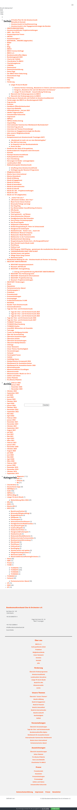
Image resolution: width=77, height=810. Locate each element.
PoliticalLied (15, 546)
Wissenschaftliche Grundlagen (18, 369)
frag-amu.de (11, 102)
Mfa (8, 502)
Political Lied (15, 247)
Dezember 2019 (12, 467)
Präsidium (10, 292)
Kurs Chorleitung (13, 159)
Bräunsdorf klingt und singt (20, 204)
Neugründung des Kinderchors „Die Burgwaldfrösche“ (30, 241)
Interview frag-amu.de (15, 127)
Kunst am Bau (16, 146)
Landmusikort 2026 (14, 163)
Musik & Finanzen (13, 182)
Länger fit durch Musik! (19, 85)
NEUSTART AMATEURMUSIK (17, 262)
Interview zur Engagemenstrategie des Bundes (23, 131)
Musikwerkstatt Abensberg (20, 239)
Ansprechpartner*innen (15, 34)
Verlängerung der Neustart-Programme (25, 170)
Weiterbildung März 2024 (19, 500)
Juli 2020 (10, 453)
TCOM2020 (14, 572)
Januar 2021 (11, 445)
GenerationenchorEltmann (20, 522)
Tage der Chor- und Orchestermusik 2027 (21, 320)
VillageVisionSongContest (20, 552)
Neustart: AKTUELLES (18, 267)
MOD (9, 504)
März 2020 (10, 461)
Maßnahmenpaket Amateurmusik (19, 165)
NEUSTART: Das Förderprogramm (22, 274)
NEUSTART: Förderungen (16, 282)
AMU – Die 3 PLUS (13, 32)
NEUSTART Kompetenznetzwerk (22, 265)
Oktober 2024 (12, 401)
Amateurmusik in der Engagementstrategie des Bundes (31, 26)
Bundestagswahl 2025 (15, 57)
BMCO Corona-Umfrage (15, 51)
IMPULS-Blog (11, 495)
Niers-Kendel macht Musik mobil (22, 243)
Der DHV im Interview (18, 142)
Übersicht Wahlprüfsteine (16, 343)
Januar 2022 (11, 420)
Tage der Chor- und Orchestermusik (20, 309)
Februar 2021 (11, 443)
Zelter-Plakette (12, 378)
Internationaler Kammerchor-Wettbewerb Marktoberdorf (27, 125)
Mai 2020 (10, 457)
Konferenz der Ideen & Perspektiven (20, 148)
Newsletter (11, 286)
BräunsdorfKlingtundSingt (20, 513)
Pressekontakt (12, 294)
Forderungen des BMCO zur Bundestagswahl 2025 (24, 100)
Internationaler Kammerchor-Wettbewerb (38, 737)
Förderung (11, 82)
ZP (8, 587)
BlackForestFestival (18, 511)
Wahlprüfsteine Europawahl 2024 (19, 361)
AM (18, 478)
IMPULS (10, 119)
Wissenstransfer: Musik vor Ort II (19, 374)
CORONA (10, 65)
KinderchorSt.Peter (17, 530)
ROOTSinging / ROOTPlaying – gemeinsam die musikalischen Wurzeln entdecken (39, 249)
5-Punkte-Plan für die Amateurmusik (24, 20)
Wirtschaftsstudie (13, 367)
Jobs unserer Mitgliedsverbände (18, 133)
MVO (9, 508)
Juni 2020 (10, 455)
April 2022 (10, 416)
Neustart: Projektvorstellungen (22, 280)
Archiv (38, 688)
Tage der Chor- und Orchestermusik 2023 (25, 312)
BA (18, 483)
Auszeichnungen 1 (13, 39)
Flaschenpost (15, 212)
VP (8, 583)
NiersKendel (15, 542)
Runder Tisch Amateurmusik (17, 305)
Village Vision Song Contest (20, 255)
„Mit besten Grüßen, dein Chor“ (22, 200)
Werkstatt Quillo (17, 258)
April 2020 (10, 459)
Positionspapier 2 (13, 290)
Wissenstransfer (13, 372)
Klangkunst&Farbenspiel (19, 532)
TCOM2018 (14, 568)
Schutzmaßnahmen (14, 307)
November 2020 (12, 447)
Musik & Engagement (14, 180)
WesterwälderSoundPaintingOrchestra (24, 557)
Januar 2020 (11, 465)
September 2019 (13, 473)
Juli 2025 (10, 395)
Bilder (9, 43)
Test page (10, 330)
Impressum (11, 117)
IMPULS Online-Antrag (15, 121)
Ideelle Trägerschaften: (15, 112)
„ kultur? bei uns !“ (17, 198)
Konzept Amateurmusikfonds (17, 155)
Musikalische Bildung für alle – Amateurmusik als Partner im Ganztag (32, 259)
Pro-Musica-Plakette (14, 380)
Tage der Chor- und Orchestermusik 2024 (25, 314)
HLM (8, 491)
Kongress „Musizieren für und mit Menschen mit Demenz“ (35, 90)
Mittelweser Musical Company (21, 233)
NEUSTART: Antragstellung (20, 269)
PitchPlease (15, 245)
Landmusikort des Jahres (38, 677)
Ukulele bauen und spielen (20, 253)
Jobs (38, 663)
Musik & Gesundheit (14, 184)
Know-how (11, 135)
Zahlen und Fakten (13, 376)
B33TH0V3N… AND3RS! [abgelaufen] (19, 41)
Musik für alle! (12, 193)
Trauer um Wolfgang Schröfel (17, 332)
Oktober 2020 (12, 449)
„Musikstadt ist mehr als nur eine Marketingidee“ (28, 140)
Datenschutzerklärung (15, 69)
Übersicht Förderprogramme (38, 672)
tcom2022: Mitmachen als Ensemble (20, 328)
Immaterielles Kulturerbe (16, 115)
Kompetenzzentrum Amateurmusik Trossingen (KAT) (26, 137)
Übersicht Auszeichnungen (16, 336)
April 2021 (10, 438)
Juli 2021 (10, 432)
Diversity (10, 78)
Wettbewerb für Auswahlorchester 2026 (21, 365)
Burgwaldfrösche (17, 515)
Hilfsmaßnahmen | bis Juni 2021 (18, 110)
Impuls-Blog (11, 123)
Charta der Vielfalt (13, 59)
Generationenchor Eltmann (20, 216)
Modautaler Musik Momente (21, 235)
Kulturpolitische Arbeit (15, 157)
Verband (10, 353)
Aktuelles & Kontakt (18, 22)
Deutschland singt (13, 76)
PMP (8, 561)
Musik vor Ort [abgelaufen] (16, 195)
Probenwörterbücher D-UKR (17, 300)
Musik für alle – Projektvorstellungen (20, 191)
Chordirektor (11, 485)
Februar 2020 (11, 463)
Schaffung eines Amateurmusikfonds (24, 168)
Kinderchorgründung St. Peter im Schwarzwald (27, 227)
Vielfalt (9, 357)
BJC (8, 45)
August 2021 (11, 430)
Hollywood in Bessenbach (20, 224)
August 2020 (11, 451)
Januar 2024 (11, 405)
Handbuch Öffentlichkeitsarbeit (18, 106)
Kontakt (10, 153)
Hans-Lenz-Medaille (14, 108)
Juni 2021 (10, 434)
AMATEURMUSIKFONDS (15, 28)
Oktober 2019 (12, 471)
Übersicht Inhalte (13, 339)
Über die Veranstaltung (15, 334)
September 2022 (13, 412)
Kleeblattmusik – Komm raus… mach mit (25, 231)
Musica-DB (11, 506)
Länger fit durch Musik (15, 497)
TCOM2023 (14, 574)
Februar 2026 (16, 383)
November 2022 (12, 410)
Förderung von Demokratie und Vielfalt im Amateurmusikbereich (30, 98)
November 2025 (16, 389)
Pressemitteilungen (14, 296)
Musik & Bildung (13, 178)
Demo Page (11, 71)
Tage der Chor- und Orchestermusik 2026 (21, 318)
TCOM (9, 565)
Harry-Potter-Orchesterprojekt (22, 220)
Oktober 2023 (12, 407)
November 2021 (12, 424)
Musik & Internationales (15, 186)
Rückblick (10, 303)
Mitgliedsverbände (13, 172)
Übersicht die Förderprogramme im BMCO (26, 94)
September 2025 (13, 393)
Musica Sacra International (16, 174)
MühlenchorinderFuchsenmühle (22, 538)
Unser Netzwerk (13, 347)
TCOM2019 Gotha (13, 326)
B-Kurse (19, 481)
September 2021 (13, 428)
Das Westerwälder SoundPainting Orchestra (26, 208)
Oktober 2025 (12, 391)
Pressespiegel (12, 298)
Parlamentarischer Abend (16, 288)
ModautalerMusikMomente (20, 536)
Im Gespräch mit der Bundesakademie (24, 144)
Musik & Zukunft (13, 189)
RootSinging (15, 548)
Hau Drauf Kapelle (17, 222)
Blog (8, 47)
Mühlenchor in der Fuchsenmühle (23, 237)
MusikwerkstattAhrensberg (20, 540)
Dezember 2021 (12, 422)
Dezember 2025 (16, 387)
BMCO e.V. (10, 53)
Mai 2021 (10, 436)
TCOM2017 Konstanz (14, 322)
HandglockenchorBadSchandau (22, 524)
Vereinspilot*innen (14, 355)
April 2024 (10, 403)
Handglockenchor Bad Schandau (22, 218)
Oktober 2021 (12, 426)
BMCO (9, 49)
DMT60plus (11, 489)
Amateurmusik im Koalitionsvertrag (24, 24)
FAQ (8, 80)
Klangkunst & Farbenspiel (20, 229)
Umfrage (10, 345)
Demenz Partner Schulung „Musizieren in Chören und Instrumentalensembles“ (42, 88)
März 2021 (10, 440)
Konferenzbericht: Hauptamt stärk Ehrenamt (23, 151)
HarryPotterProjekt (18, 526)
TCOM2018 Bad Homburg (16, 324)
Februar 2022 (11, 418)
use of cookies (45, 808)
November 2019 (12, 469)
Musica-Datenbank (14, 176)
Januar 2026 (15, 385)
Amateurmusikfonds (38, 674)
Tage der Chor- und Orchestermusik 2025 (25, 316)
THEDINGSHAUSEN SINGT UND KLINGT (24, 251)
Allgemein (20, 476)
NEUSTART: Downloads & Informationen (25, 276)
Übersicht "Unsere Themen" (38, 696)
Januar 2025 (11, 399)
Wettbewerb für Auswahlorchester (19, 363)
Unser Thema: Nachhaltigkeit (17, 349)
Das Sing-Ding (15, 206)
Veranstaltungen (13, 351)
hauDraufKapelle (17, 528)
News (9, 284)
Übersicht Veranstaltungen (16, 341)
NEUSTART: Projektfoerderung (21, 278)
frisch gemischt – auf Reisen (21, 214)
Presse (9, 563)
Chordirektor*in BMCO (15, 61)
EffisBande (14, 517)
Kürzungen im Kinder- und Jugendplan (20, 161)
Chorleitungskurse (13, 63)
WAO (9, 585)
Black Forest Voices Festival (20, 202)
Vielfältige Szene (13, 359)
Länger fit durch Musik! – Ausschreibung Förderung (32, 92)
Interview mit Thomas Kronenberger (20, 129)
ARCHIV (10, 36)
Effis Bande (15, 210)
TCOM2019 (14, 570)
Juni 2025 (10, 397)
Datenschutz (11, 67)
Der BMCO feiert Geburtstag (17, 74)
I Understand (55, 808)
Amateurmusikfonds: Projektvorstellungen (22, 30)
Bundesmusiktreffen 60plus (17, 55)
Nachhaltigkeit (38, 715)
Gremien (10, 104)
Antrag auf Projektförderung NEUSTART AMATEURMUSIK (34, 272)
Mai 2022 (10, 414)
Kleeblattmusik (16, 534)
